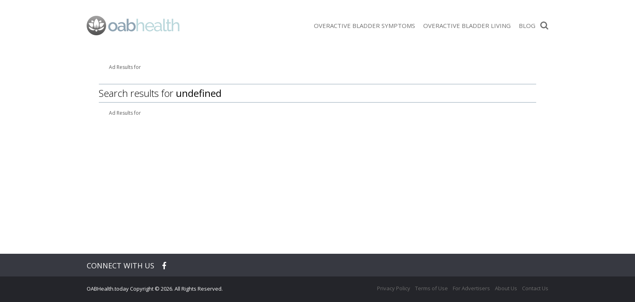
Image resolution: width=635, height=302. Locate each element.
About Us (506, 288)
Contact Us (535, 288)
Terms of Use (431, 288)
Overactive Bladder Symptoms (364, 25)
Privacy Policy (393, 288)
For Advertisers (471, 288)
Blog (527, 25)
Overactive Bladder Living (467, 25)
